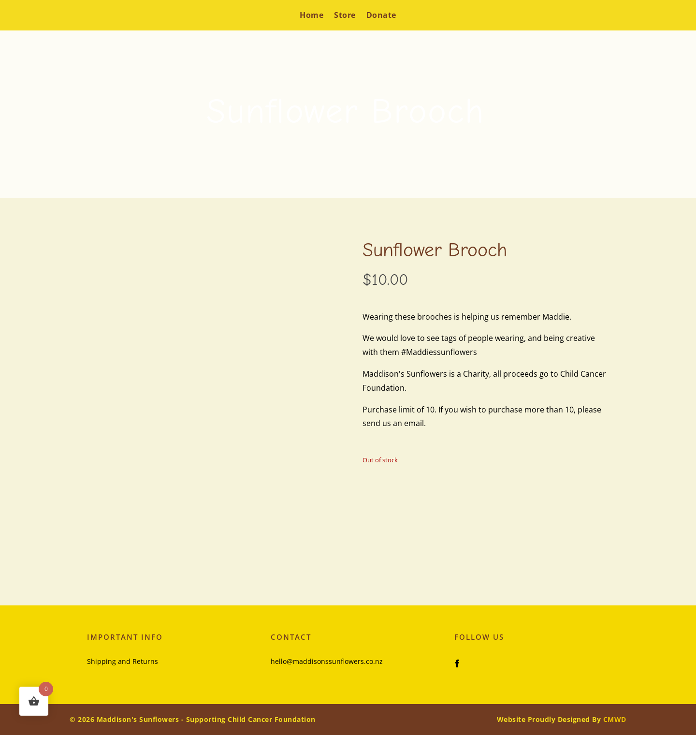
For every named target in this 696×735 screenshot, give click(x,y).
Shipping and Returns (122, 661)
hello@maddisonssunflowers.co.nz (327, 661)
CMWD (614, 719)
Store (345, 15)
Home (311, 15)
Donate (381, 15)
